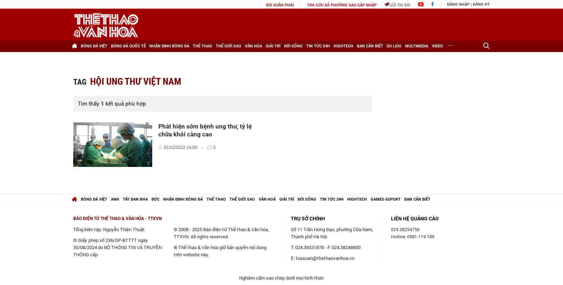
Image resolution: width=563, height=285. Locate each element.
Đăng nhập (458, 4)
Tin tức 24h (318, 46)
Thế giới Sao (228, 46)
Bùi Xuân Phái (280, 5)
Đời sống (293, 46)
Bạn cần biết (370, 46)
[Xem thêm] (450, 46)
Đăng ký (481, 4)
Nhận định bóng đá (169, 46)
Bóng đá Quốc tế (128, 46)
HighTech (343, 46)
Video (437, 46)
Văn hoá (267, 199)
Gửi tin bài (397, 5)
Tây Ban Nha (135, 199)
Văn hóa (253, 46)
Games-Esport (386, 199)
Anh (115, 199)
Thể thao (202, 46)
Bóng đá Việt (94, 46)
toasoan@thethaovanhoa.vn (325, 258)
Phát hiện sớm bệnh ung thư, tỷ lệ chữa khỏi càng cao (205, 130)
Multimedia (416, 46)
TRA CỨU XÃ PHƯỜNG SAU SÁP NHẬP (342, 5)
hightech (357, 199)
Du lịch (394, 46)
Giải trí (273, 46)
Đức (155, 199)
